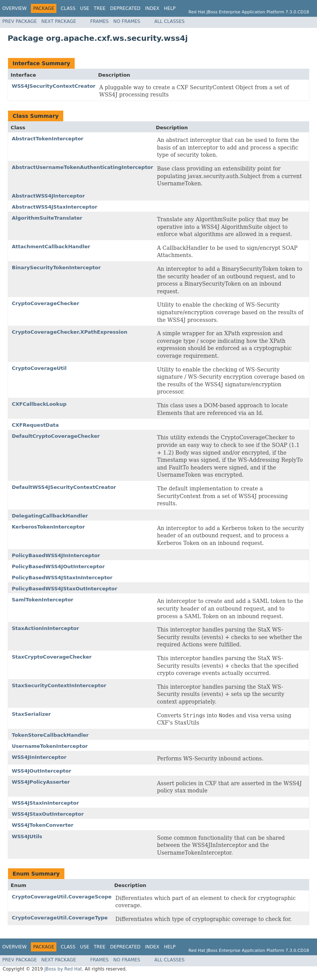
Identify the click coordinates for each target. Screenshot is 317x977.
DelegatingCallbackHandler (50, 516)
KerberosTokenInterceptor (48, 527)
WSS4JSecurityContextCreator (54, 86)
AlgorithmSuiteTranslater (47, 218)
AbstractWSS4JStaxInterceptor (54, 207)
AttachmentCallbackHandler (51, 246)
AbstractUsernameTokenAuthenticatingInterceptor (82, 167)
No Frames (126, 21)
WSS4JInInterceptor (39, 757)
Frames (99, 21)
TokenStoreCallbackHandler (50, 735)
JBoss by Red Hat (63, 969)
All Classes (169, 21)
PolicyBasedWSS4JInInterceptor (56, 555)
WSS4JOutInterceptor (41, 771)
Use (84, 8)
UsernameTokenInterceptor (50, 746)
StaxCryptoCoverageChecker (52, 657)
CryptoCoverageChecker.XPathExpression (69, 332)
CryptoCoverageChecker (45, 303)
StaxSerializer (31, 714)
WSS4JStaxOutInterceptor (48, 814)
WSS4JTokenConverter (43, 825)
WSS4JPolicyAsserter (41, 782)
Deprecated (125, 8)
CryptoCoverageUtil (39, 368)
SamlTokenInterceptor (43, 600)
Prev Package (19, 21)
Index (152, 8)
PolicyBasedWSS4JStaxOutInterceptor (64, 588)
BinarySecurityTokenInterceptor (56, 267)
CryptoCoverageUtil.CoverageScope (62, 897)
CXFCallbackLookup (39, 404)
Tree (100, 8)
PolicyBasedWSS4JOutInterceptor (58, 566)
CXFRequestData (35, 425)
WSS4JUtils (27, 836)
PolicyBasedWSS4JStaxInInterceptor (62, 577)
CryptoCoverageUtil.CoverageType (60, 918)
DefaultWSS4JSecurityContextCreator (64, 487)
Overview (14, 8)
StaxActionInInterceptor (45, 628)
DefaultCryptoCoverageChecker (56, 436)
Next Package (59, 21)
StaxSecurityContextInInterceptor (59, 685)
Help (170, 8)
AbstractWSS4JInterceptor (48, 196)
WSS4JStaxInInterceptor (45, 803)
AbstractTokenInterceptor (47, 138)
